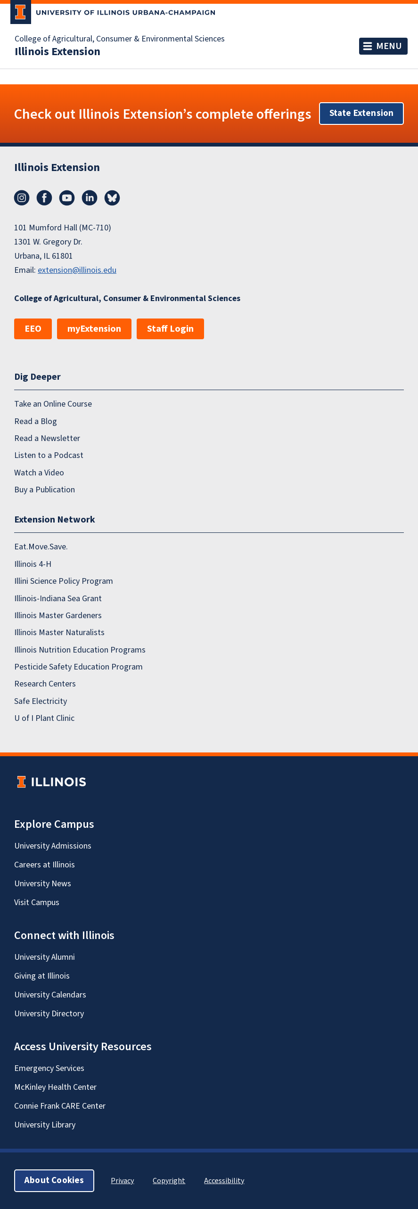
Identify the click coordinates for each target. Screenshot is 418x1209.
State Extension (361, 113)
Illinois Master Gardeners (58, 615)
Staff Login (170, 328)
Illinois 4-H (32, 564)
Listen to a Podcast (48, 455)
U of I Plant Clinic (44, 718)
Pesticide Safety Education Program (78, 667)
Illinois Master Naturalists (59, 632)
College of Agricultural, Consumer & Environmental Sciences (120, 39)
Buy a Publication (44, 490)
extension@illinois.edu (77, 270)
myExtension (94, 328)
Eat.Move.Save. (41, 547)
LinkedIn (89, 198)
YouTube (67, 198)
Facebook (44, 198)
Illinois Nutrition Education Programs (80, 650)
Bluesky (112, 198)
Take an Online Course (53, 404)
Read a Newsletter (47, 438)
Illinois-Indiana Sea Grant (58, 598)
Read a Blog (35, 421)
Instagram (21, 198)
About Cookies (54, 1180)
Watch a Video (39, 473)
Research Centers (45, 684)
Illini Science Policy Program (63, 581)
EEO (33, 328)
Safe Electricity (40, 701)
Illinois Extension (57, 52)
